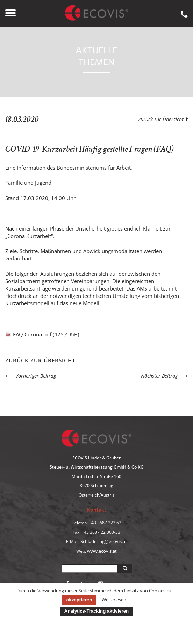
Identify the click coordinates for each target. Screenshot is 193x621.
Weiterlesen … (116, 599)
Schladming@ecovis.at (103, 541)
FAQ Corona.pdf (46, 334)
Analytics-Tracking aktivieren (96, 611)
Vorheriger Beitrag (35, 376)
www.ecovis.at (102, 551)
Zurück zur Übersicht (163, 119)
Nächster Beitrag (159, 376)
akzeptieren (79, 599)
